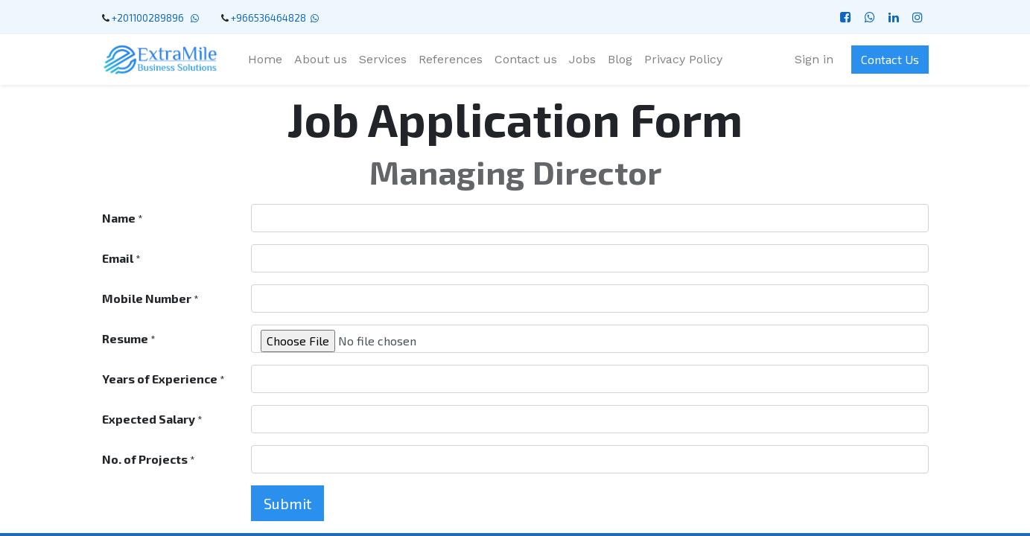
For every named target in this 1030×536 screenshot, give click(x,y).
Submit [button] (287, 503)
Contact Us (890, 59)
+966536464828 (268, 18)
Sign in (814, 59)
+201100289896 (150, 18)
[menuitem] (265, 59)
